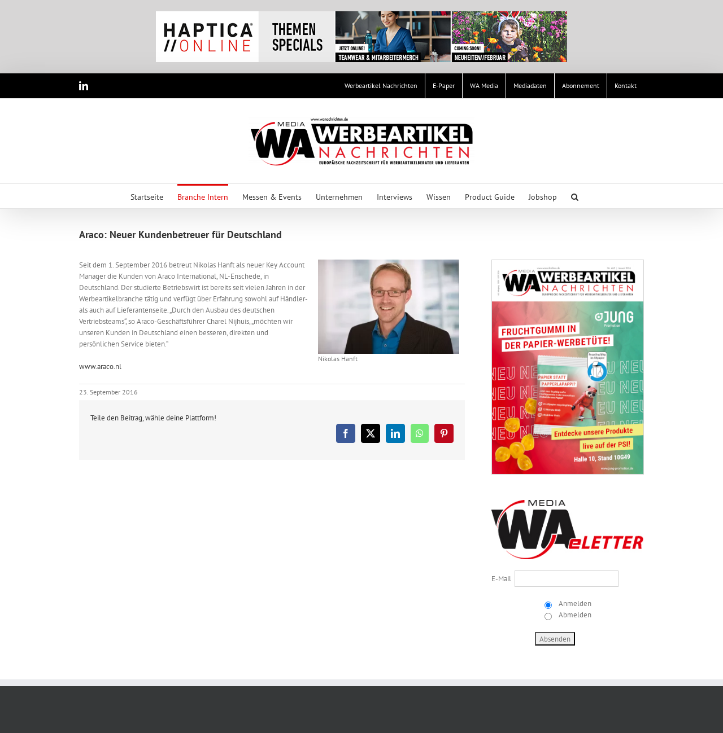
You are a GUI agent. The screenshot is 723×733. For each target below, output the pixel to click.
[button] (574, 196)
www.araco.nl (100, 366)
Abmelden (574, 615)
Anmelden (574, 603)
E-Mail (501, 578)
